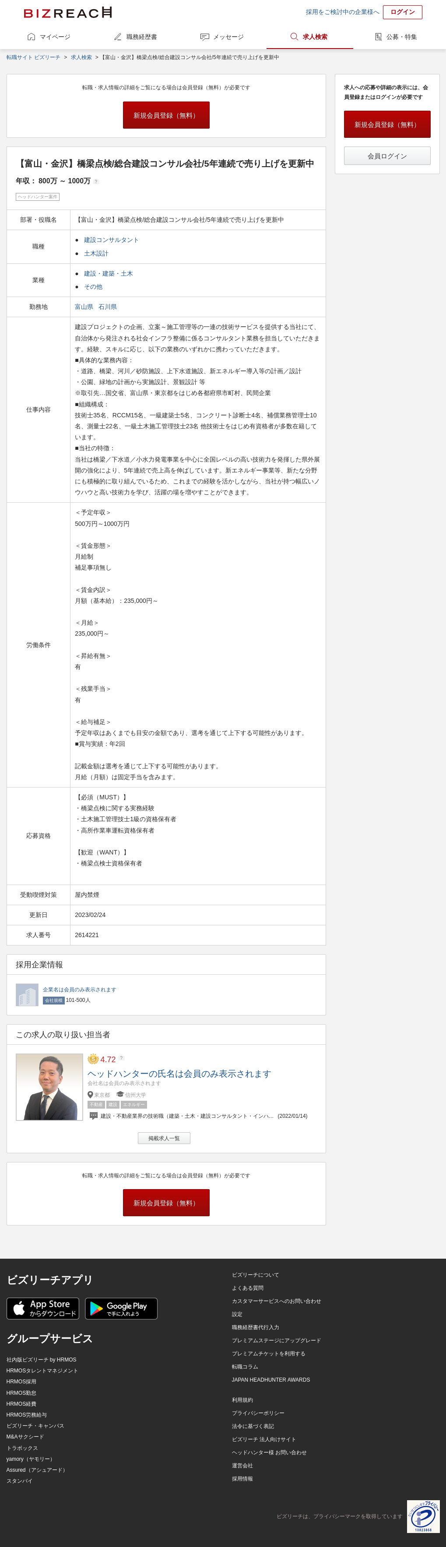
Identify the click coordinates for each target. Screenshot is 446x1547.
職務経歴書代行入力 (255, 1327)
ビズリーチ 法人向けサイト (264, 1439)
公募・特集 (401, 36)
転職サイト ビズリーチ (33, 57)
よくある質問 (247, 1288)
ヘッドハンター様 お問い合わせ (269, 1452)
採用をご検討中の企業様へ (342, 11)
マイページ (55, 36)
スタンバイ (20, 1481)
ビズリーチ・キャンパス (35, 1426)
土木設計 (96, 253)
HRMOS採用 (22, 1382)
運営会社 (242, 1466)
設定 (237, 1314)
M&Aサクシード (25, 1437)
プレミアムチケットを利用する (269, 1354)
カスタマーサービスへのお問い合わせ (276, 1301)
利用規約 (242, 1400)
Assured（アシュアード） (37, 1470)
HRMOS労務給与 (27, 1415)
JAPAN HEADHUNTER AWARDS (271, 1380)
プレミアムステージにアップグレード (276, 1340)
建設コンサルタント (111, 239)
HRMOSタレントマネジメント (43, 1371)
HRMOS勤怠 (22, 1393)
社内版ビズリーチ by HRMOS (42, 1360)
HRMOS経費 (22, 1404)
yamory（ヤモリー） (31, 1459)
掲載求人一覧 (164, 1138)
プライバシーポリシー (258, 1413)
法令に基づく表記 (253, 1426)
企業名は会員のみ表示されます (79, 990)
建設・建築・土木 (108, 273)
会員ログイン (387, 156)
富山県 (85, 306)
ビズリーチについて (255, 1275)
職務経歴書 (141, 36)
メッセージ (228, 36)
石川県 (108, 306)
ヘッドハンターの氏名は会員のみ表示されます (179, 1073)
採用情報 (242, 1479)
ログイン (402, 11)
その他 (93, 286)
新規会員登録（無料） (166, 115)
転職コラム (245, 1367)
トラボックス (22, 1448)
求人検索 (315, 36)
